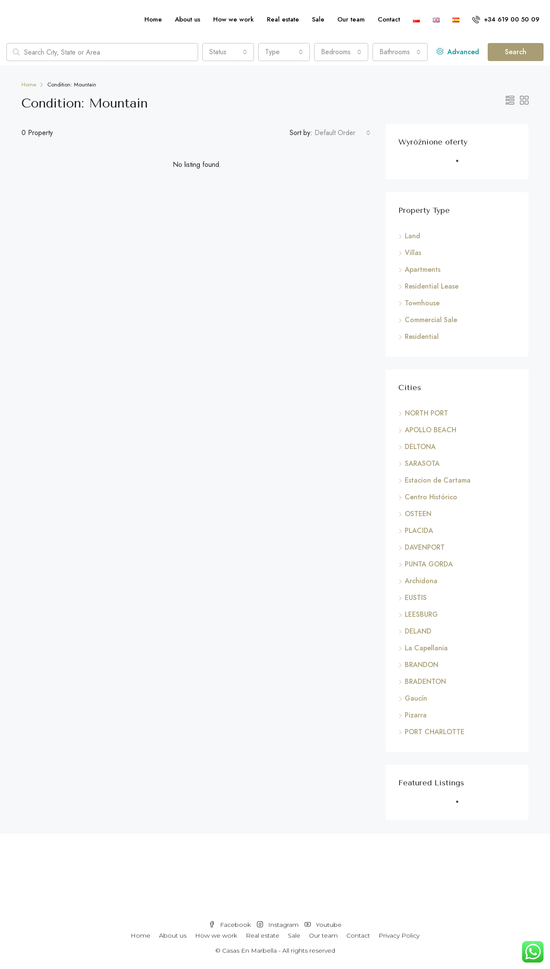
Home (153, 19)
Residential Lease (431, 286)
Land (412, 236)
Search (515, 52)
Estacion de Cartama (438, 480)
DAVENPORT (425, 547)
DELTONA (420, 447)
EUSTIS (416, 598)
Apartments (422, 269)
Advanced (458, 52)
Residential (422, 336)
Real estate (283, 19)
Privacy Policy (399, 935)
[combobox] (228, 52)
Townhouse (422, 303)
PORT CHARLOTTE (434, 732)
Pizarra (416, 715)
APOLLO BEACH (430, 430)
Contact (389, 19)
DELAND (418, 631)
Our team (351, 19)
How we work (233, 19)
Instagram (278, 925)
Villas (413, 253)
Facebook (231, 925)
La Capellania (426, 648)
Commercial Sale (431, 320)
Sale (318, 19)
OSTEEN (418, 514)
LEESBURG (421, 614)
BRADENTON (425, 681)
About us (187, 19)
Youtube (323, 925)
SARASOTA (422, 463)
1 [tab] (461, 164)
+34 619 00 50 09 (505, 19)
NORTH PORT (426, 413)
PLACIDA (419, 530)
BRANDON (421, 665)
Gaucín (416, 698)
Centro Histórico (431, 497)
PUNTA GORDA (429, 564)
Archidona (421, 581)
